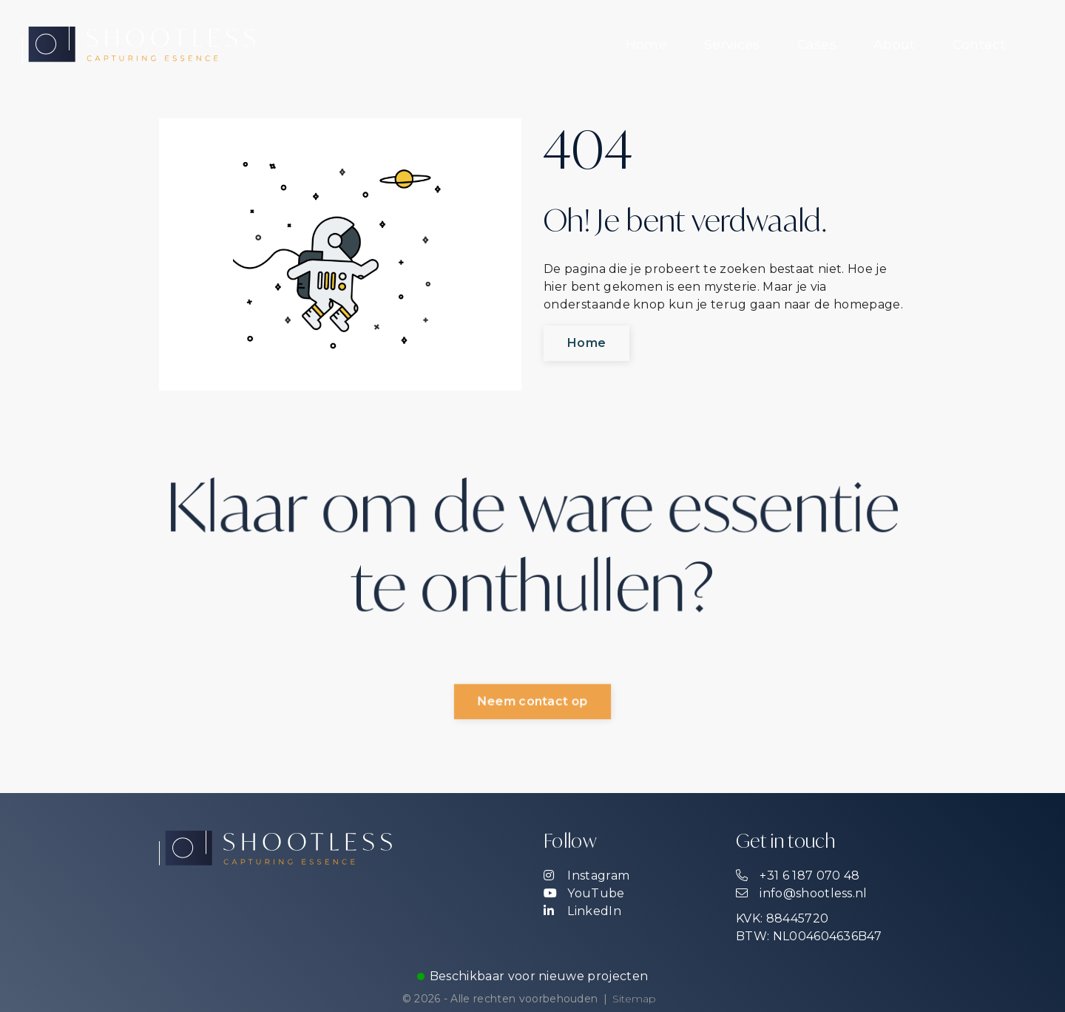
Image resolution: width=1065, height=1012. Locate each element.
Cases (817, 44)
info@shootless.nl (802, 893)
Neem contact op (532, 702)
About (894, 44)
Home (646, 44)
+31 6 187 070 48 (797, 875)
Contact (979, 44)
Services (732, 44)
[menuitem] (646, 44)
